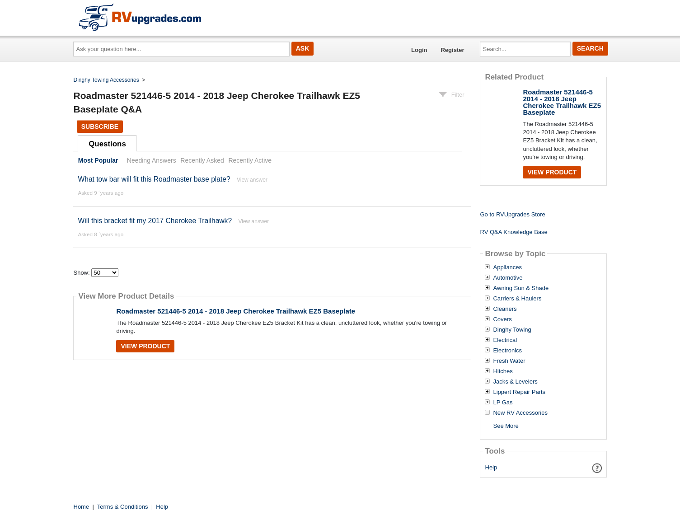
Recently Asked (202, 160)
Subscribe (99, 126)
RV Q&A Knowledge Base (513, 232)
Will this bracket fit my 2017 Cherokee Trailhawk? (155, 221)
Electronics (507, 350)
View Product (145, 346)
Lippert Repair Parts (519, 392)
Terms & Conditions (122, 506)
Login (419, 50)
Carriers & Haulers (517, 298)
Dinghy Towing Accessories (106, 80)
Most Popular (98, 160)
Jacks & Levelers (515, 382)
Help (491, 467)
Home (81, 506)
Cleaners (504, 309)
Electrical (505, 340)
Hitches (502, 371)
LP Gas (502, 402)
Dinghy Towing (512, 330)
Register (452, 50)
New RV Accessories (520, 413)
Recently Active (250, 160)
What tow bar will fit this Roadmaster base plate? (154, 179)
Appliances (507, 267)
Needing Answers (151, 160)
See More (505, 425)
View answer (252, 180)
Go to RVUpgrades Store (512, 214)
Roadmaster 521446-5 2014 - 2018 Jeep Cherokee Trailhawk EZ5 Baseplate (235, 311)
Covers (502, 319)
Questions (107, 144)
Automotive (507, 278)
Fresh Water (509, 361)
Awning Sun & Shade (521, 288)
